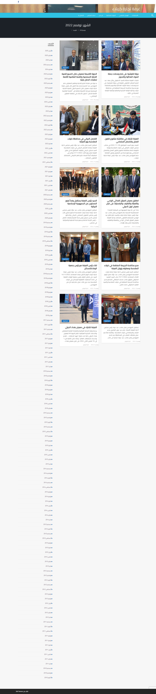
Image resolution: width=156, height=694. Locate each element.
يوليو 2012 (48, 594)
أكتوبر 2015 (47, 422)
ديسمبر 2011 (47, 621)
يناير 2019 (48, 268)
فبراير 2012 (48, 612)
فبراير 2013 (48, 561)
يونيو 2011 (48, 640)
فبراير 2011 (48, 659)
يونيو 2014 (48, 496)
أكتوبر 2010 (47, 677)
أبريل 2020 (48, 208)
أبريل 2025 (48, 50)
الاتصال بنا (81, 15)
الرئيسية (75, 30)
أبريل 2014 (48, 505)
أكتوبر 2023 (47, 78)
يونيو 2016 (48, 389)
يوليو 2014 (48, 491)
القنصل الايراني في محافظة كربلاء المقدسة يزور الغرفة (82, 140)
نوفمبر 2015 (47, 417)
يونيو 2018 (48, 292)
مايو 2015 (48, 445)
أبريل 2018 (48, 301)
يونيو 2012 (48, 598)
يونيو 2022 (48, 138)
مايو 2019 (48, 250)
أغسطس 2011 (46, 631)
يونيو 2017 (48, 343)
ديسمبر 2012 (47, 570)
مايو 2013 (48, 547)
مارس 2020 (47, 213)
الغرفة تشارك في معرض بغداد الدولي (81, 327)
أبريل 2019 (48, 255)
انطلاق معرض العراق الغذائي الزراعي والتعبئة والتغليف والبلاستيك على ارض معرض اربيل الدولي (122, 203)
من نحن (101, 15)
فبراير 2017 (48, 361)
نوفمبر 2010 (47, 672)
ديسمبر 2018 (47, 273)
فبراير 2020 (48, 217)
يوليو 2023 (48, 87)
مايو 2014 (48, 501)
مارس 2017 (47, 357)
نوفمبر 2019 (47, 227)
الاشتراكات (135, 15)
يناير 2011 (48, 663)
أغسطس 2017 (46, 333)
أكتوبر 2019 (47, 231)
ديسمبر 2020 (47, 194)
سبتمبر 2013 (47, 533)
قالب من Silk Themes (22, 691)
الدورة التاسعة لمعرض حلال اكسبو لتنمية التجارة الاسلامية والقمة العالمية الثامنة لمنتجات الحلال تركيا (79, 76)
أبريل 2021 (48, 180)
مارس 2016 (47, 403)
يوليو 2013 (48, 542)
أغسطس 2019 (46, 241)
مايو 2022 (48, 143)
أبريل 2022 (48, 148)
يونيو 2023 (48, 92)
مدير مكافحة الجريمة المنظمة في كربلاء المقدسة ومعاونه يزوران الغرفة (121, 267)
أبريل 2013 (48, 552)
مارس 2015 (47, 454)
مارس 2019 (47, 259)
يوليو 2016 (48, 385)
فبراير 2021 (48, 190)
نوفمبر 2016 (47, 375)
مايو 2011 (48, 645)
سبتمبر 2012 (47, 584)
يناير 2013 (48, 566)
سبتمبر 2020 (47, 203)
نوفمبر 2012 (47, 575)
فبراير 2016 (48, 408)
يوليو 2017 (48, 338)
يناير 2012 (48, 617)
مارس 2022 (47, 152)
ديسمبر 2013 (47, 524)
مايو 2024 (48, 69)
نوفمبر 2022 (47, 120)
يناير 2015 (48, 464)
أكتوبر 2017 (47, 324)
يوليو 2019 (48, 245)
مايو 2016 (48, 394)
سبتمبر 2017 (47, 329)
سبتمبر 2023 (47, 83)
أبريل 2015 (48, 450)
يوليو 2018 (48, 287)
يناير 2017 (48, 366)
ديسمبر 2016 (47, 371)
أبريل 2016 (48, 399)
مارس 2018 (47, 306)
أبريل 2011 (48, 649)
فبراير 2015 (48, 459)
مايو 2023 (48, 97)
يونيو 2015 (48, 440)
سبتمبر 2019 (47, 236)
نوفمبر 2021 (47, 157)
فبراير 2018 (48, 310)
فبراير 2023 (48, 106)
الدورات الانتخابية (111, 15)
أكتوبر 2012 (47, 580)
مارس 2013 (47, 556)
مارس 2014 (47, 510)
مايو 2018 (48, 296)
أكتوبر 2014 (47, 477)
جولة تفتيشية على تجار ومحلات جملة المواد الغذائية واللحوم (123, 75)
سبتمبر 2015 (47, 426)
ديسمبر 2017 (47, 320)
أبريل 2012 (48, 603)
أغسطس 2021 (46, 162)
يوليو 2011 (48, 635)
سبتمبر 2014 (47, 482)
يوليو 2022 (48, 134)
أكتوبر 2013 (47, 528)
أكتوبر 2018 (47, 282)
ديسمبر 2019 (47, 222)
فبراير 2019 (48, 264)
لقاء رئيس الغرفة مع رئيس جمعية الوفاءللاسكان (82, 267)
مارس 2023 (47, 101)
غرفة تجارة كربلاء (126, 8)
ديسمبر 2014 (47, 468)
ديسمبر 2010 (47, 668)
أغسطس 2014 (46, 487)
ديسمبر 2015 (47, 412)
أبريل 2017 (48, 352)
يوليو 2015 (48, 436)
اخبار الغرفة (107, 68)
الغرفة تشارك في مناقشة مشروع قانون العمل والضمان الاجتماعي (122, 140)
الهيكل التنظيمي (123, 15)
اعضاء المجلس (91, 15)
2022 (81, 30)
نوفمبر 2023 (47, 73)
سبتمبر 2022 (47, 129)
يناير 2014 (48, 519)
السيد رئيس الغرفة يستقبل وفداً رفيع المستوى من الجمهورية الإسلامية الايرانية (81, 203)
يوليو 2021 (48, 166)
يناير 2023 (48, 111)
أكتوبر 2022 (47, 125)
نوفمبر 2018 (47, 278)
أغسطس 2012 (46, 589)
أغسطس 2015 (46, 431)
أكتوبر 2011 (47, 626)
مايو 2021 (48, 176)
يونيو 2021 (48, 171)
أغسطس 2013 (46, 538)
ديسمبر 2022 (47, 115)
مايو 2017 (48, 347)
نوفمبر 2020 (47, 199)
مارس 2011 (47, 654)
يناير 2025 (48, 59)
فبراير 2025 (48, 55)
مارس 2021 (47, 185)
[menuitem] (135, 15)
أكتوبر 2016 (47, 380)
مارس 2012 (47, 607)
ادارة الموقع (127, 97)
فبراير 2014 (48, 515)
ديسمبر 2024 (47, 64)
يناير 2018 (48, 315)
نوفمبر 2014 (47, 473)
